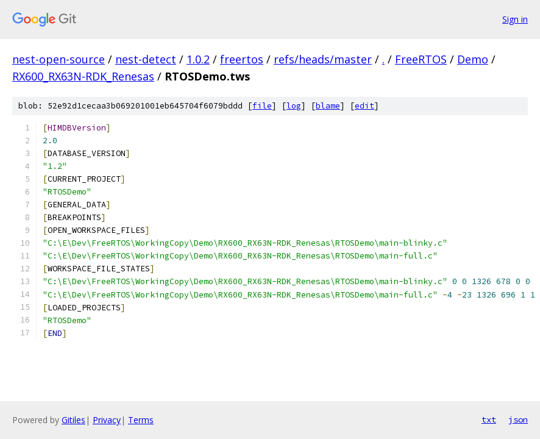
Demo (472, 59)
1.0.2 (198, 59)
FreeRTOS (421, 59)
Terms (141, 420)
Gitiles (73, 420)
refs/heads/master (323, 59)
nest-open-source (58, 59)
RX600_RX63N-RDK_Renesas (83, 76)
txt (488, 419)
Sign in (515, 19)
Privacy (107, 420)
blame (328, 106)
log (293, 106)
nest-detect (145, 59)
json (518, 419)
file (262, 106)
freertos (241, 59)
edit (364, 106)
